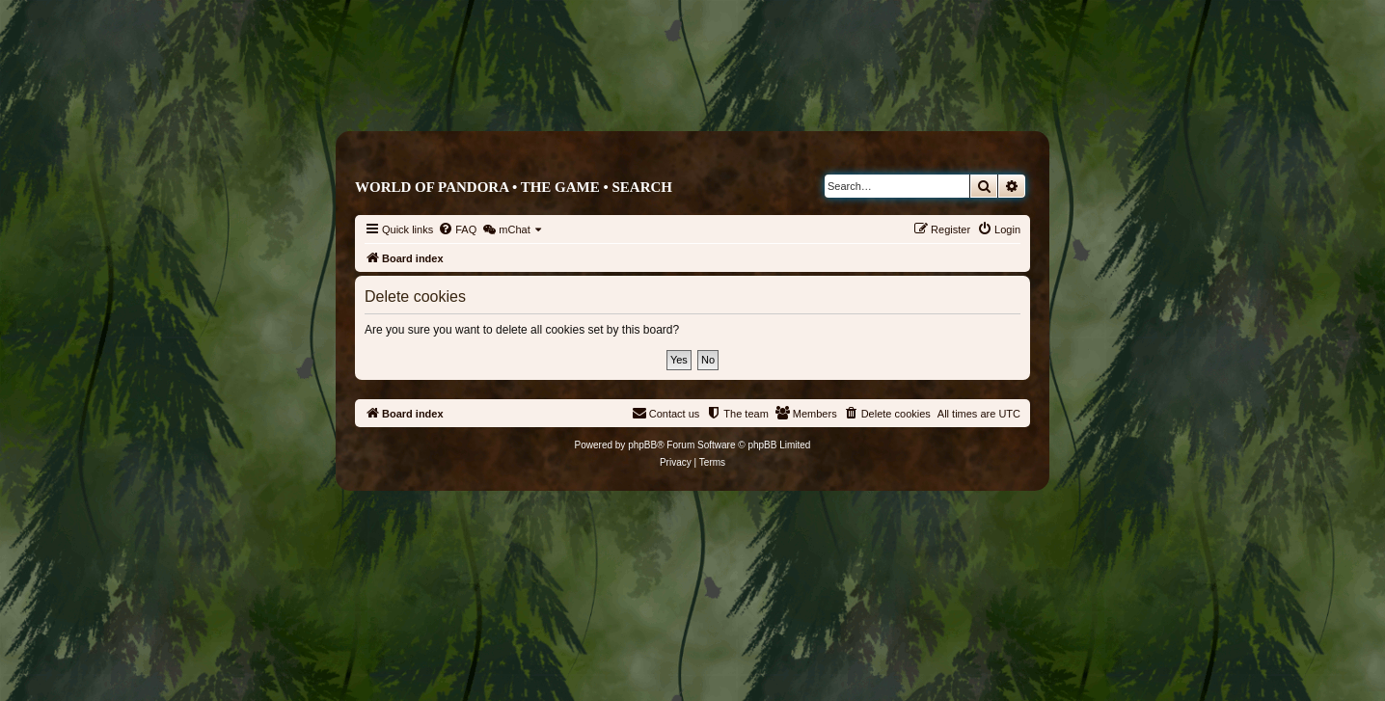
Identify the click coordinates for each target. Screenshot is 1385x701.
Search (641, 187)
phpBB (642, 445)
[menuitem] (457, 229)
